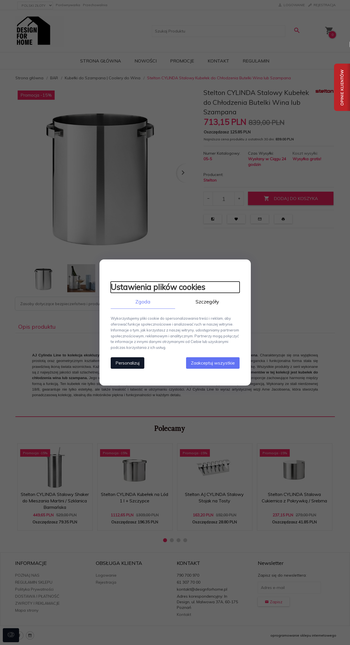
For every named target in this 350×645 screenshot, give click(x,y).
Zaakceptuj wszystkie (213, 363)
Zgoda (142, 301)
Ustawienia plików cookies (158, 287)
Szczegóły (207, 301)
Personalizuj (127, 363)
